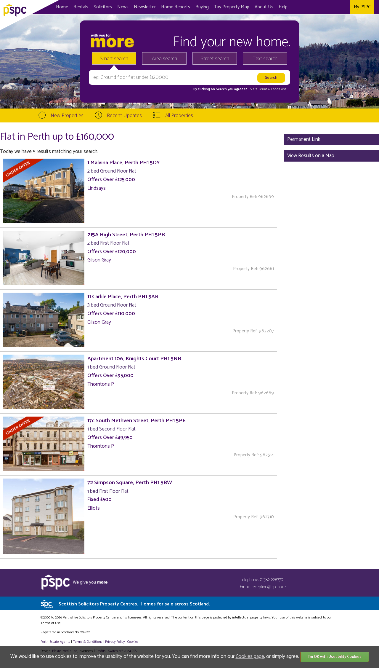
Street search (214, 58)
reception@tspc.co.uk (269, 587)
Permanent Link (303, 139)
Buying (202, 7)
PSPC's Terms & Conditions (267, 89)
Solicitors (103, 7)
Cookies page (250, 656)
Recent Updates (124, 115)
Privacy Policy (115, 642)
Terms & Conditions (87, 642)
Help (283, 7)
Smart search (114, 58)
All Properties (179, 115)
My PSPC (362, 7)
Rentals (80, 7)
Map (231, 7)
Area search (164, 58)
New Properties (67, 115)
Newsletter (145, 7)
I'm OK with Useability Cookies (335, 657)
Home (62, 7)
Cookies (133, 642)
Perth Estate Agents (55, 642)
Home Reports (175, 7)
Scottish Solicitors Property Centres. (134, 604)
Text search (265, 58)
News (123, 7)
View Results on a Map (310, 156)
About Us (264, 7)
